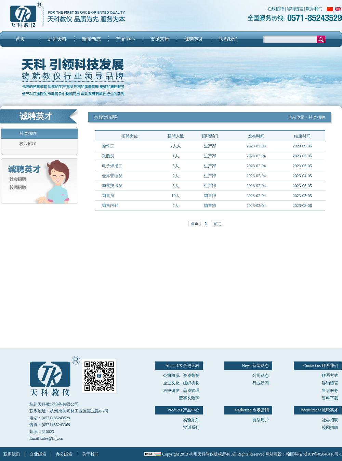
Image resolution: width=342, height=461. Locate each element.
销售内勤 (110, 205)
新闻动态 (91, 39)
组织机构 (191, 383)
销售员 (108, 195)
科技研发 (171, 390)
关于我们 (90, 454)
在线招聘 (275, 8)
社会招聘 (28, 133)
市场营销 (159, 39)
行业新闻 (260, 383)
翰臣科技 (294, 454)
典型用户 (260, 420)
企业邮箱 (38, 454)
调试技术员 (112, 185)
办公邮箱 (64, 454)
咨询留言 (295, 8)
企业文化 (171, 383)
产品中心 (125, 39)
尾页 (217, 224)
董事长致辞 (189, 398)
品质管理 (191, 390)
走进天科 (57, 39)
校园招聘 (27, 143)
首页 (20, 39)
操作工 (108, 146)
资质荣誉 (191, 375)
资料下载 (330, 398)
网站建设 (273, 454)
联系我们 (314, 8)
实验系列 (191, 420)
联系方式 (330, 375)
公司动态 (260, 375)
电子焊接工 (112, 165)
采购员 (108, 156)
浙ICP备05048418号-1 (322, 454)
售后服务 (330, 390)
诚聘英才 (193, 39)
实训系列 (191, 427)
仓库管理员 (112, 175)
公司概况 (171, 375)
